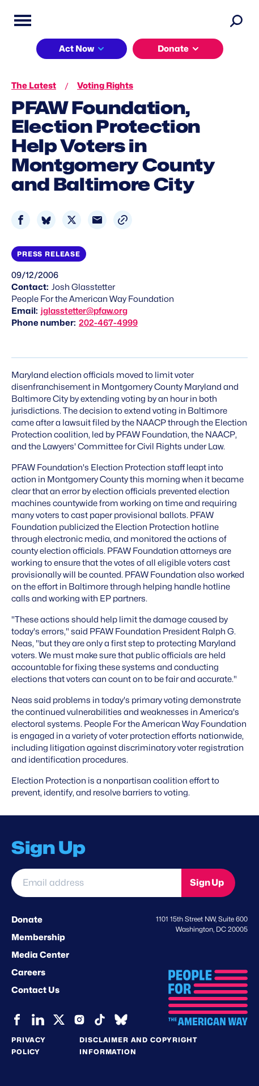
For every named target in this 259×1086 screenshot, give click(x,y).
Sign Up (207, 882)
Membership (38, 937)
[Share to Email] (97, 220)
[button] (122, 220)
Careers (28, 972)
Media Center (40, 955)
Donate (173, 49)
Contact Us (35, 990)
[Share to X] (71, 220)
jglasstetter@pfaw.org (84, 311)
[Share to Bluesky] (46, 220)
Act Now (76, 49)
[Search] (236, 20)
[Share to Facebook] (20, 220)
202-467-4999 (108, 323)
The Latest (33, 86)
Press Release (48, 254)
